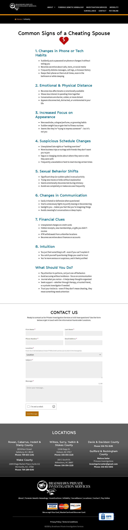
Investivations (55, 497)
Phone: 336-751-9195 (103, 445)
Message (30, 381)
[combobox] (64, 354)
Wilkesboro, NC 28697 (64, 462)
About (50, 7)
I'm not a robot (37, 406)
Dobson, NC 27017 (64, 451)
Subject (29, 360)
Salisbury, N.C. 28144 (24, 451)
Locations (87, 497)
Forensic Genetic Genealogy (71, 7)
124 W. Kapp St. (64, 448)
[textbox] (62, 354)
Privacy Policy (55, 521)
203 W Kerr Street (24, 448)
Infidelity (114, 7)
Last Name (69, 329)
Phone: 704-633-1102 (24, 454)
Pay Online (113, 11)
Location (30, 348)
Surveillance (90, 11)
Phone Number (32, 339)
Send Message (32, 414)
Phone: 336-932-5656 (103, 466)
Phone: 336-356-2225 (64, 454)
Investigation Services (96, 7)
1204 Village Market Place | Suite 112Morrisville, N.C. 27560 (24, 465)
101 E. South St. (63, 459)
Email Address (71, 339)
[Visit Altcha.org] (53, 406)
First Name (30, 329)
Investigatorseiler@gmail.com (103, 463)
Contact (102, 11)
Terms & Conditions (70, 521)
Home (18, 19)
